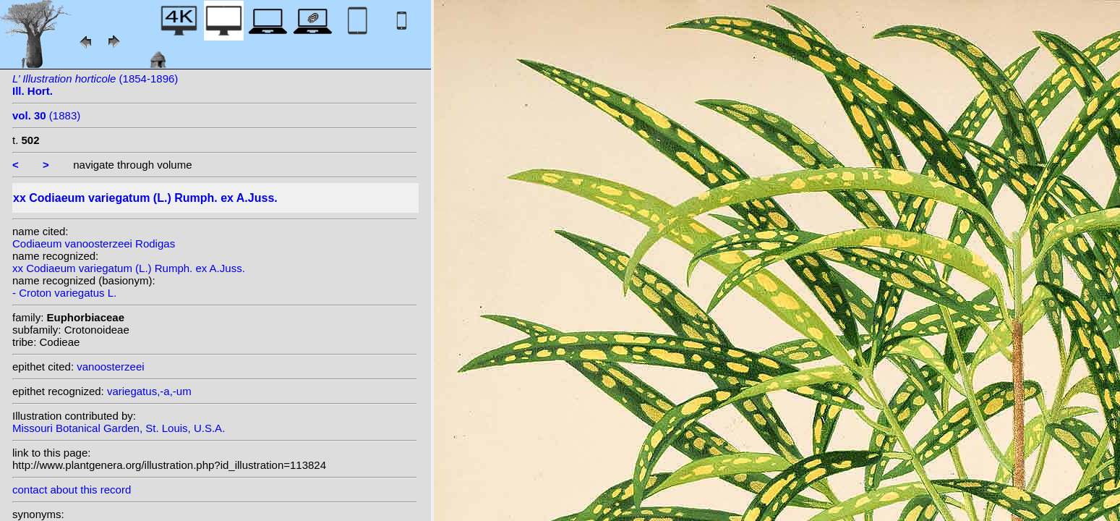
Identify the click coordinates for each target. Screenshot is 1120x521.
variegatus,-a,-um (149, 391)
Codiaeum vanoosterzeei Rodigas (93, 243)
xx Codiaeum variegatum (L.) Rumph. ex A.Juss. (128, 268)
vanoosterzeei (110, 366)
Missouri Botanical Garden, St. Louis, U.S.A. (118, 428)
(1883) (46, 115)
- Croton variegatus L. (64, 293)
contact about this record (71, 489)
